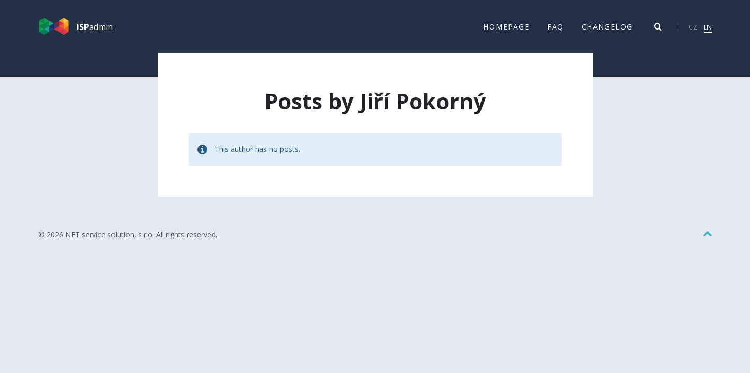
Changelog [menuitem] (607, 27)
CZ (693, 27)
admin (95, 27)
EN (708, 27)
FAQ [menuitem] (555, 27)
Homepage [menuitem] (506, 27)
